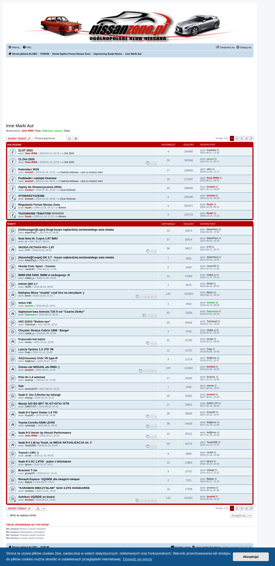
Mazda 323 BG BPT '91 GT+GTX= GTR (43, 403)
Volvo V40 (25, 302)
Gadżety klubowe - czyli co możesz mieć (81, 172)
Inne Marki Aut (20, 125)
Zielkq (66, 130)
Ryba (38, 130)
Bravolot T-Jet (27, 470)
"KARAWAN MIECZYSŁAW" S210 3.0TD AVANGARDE (54, 488)
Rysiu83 (29, 415)
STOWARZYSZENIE (31, 195)
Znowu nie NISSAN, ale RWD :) (39, 367)
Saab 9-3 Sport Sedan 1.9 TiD (37, 412)
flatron (210, 292)
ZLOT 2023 (25, 150)
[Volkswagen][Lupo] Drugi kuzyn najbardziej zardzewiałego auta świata (66, 229)
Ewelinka (211, 150)
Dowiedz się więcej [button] (137, 559)
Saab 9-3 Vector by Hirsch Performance (44, 432)
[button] (251, 138)
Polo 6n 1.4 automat (31, 377)
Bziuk (28, 295)
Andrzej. (29, 380)
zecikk (28, 455)
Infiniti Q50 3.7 (28, 283)
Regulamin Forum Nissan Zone (39, 204)
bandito (29, 305)
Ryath (28, 207)
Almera (62, 207)
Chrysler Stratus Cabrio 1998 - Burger (43, 330)
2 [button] (237, 138)
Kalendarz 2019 (28, 169)
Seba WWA (27, 130)
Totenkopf (30, 324)
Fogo (27, 352)
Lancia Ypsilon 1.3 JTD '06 (35, 349)
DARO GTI (30, 406)
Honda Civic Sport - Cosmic (37, 266)
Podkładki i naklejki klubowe (37, 178)
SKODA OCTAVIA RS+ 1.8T (36, 247)
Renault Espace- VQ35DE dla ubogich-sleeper (49, 479)
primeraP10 (31, 389)
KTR (27, 250)
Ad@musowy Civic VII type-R (38, 358)
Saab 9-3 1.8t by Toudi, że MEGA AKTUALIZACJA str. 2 (55, 442)
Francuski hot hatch (31, 339)
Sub (21, 386)
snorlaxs (29, 491)
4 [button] (246, 138)
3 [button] (241, 138)
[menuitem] (27, 47)
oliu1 (209, 169)
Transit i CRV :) (28, 452)
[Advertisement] (130, 90)
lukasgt (28, 397)
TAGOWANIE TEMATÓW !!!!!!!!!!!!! (41, 213)
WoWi (28, 286)
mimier (210, 385)
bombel (29, 172)
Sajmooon (47, 130)
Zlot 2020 (69, 162)
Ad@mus (30, 361)
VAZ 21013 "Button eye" (34, 321)
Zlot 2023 (69, 153)
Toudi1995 (30, 445)
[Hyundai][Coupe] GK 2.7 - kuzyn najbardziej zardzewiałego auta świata (66, 257)
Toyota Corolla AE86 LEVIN (36, 422)
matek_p (29, 278)
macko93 (30, 269)
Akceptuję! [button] (251, 556)
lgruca (28, 464)
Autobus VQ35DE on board (36, 496)
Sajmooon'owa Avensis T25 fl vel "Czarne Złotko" (51, 311)
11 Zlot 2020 (26, 159)
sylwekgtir (30, 425)
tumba (28, 342)
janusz (58, 130)
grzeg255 (30, 473)
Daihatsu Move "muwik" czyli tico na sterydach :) (51, 292)
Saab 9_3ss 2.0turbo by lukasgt (39, 394)
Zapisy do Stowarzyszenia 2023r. (40, 187)
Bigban (28, 482)
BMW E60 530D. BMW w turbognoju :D (44, 275)
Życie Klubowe (68, 190)
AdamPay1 (31, 232)
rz (26, 241)
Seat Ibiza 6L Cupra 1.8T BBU (38, 238)
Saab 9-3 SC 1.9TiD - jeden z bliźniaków (44, 461)
